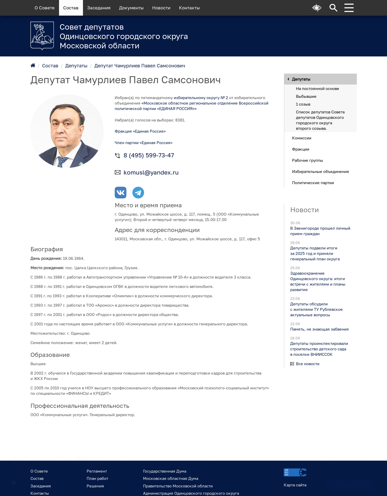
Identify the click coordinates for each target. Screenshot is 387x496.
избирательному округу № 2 (201, 97)
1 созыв (303, 103)
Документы (131, 7)
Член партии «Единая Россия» (143, 142)
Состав (71, 7)
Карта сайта (295, 484)
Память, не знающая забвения (319, 329)
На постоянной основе (317, 88)
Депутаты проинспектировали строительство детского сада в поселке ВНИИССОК (319, 349)
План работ (97, 478)
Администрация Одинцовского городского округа (191, 493)
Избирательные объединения (320, 171)
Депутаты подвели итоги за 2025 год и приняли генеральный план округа (314, 253)
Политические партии (313, 182)
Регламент (97, 471)
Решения (95, 486)
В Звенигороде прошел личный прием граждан (320, 231)
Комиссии (301, 137)
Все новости (307, 363)
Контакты (189, 7)
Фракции (300, 148)
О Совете (45, 7)
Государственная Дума (164, 471)
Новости (161, 7)
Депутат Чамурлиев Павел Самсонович (139, 65)
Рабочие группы (307, 160)
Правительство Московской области (178, 486)
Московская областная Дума (170, 478)
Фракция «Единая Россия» (140, 131)
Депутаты (76, 65)
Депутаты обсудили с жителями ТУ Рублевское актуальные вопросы (316, 309)
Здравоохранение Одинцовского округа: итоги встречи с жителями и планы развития (317, 281)
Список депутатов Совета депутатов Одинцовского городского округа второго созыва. (320, 119)
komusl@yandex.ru (151, 172)
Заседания (99, 7)
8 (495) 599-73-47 (149, 155)
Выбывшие (306, 96)
